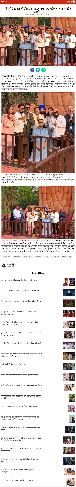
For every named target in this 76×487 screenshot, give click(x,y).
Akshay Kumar (6, 256)
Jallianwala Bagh (66, 256)
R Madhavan (16, 256)
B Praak (46, 256)
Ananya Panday (27, 256)
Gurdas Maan (37, 256)
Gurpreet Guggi (55, 256)
